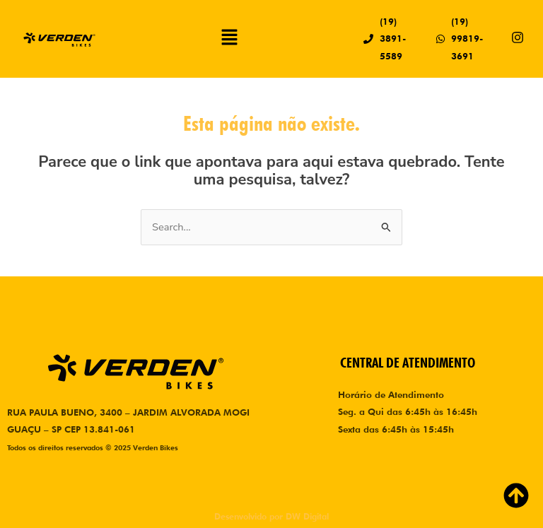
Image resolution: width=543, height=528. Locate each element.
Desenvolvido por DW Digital (271, 516)
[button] (230, 38)
